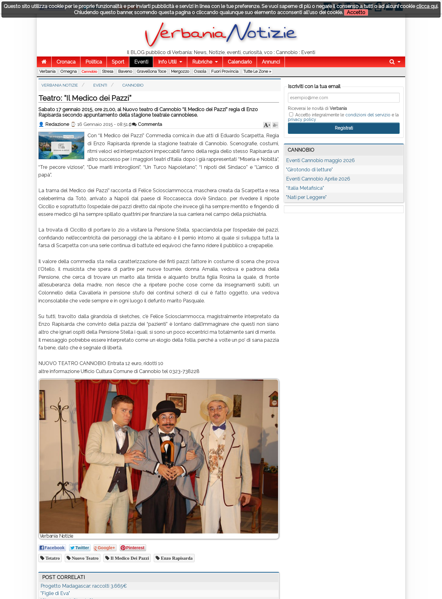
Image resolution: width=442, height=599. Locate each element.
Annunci (271, 62)
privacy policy (302, 119)
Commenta (147, 124)
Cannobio (89, 71)
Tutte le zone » (257, 71)
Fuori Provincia (224, 71)
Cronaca (66, 62)
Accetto (356, 12)
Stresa (107, 71)
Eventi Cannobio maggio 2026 (320, 160)
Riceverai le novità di (317, 108)
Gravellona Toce (151, 71)
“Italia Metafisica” (305, 188)
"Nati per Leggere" (306, 197)
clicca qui (426, 6)
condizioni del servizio (367, 114)
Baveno (125, 71)
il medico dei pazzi (129, 558)
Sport (118, 62)
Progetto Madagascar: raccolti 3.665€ (84, 586)
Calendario (240, 62)
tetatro (52, 558)
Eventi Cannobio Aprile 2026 (318, 179)
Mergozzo (180, 71)
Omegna (68, 71)
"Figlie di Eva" (55, 593)
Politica (93, 62)
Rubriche (202, 62)
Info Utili (167, 62)
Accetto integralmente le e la (343, 117)
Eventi (141, 62)
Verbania (47, 71)
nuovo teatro (85, 558)
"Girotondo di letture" (309, 170)
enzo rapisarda (176, 558)
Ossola (200, 71)
